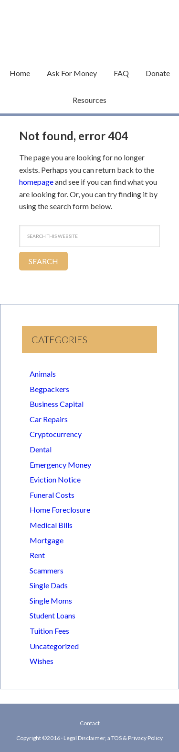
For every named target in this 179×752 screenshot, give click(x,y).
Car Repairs (49, 419)
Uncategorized (54, 646)
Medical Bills (51, 524)
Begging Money (89, 26)
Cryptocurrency (56, 433)
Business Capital (57, 403)
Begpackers (49, 388)
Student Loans (52, 615)
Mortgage (46, 540)
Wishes (41, 660)
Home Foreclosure (60, 509)
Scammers (46, 570)
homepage (36, 181)
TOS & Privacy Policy (137, 737)
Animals (43, 373)
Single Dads (49, 585)
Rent (37, 555)
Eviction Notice (55, 479)
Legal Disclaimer (84, 737)
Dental (41, 449)
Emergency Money (60, 464)
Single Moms (51, 600)
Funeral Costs (52, 494)
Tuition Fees (49, 630)
